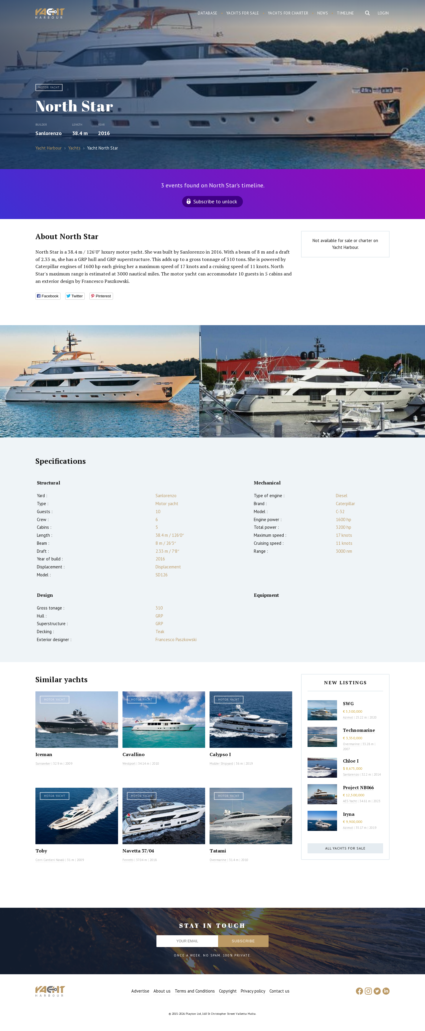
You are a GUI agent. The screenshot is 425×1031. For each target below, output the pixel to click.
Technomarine (359, 730)
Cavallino (133, 754)
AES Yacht (350, 801)
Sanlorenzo (48, 133)
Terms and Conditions (195, 991)
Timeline (345, 13)
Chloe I (351, 761)
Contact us (279, 991)
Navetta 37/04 (138, 850)
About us (162, 991)
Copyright (228, 991)
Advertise (140, 991)
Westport (128, 763)
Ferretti (127, 860)
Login (383, 13)
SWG (348, 703)
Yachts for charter (288, 13)
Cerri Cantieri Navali (49, 860)
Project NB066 (358, 787)
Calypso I (220, 754)
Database (208, 13)
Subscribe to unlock (215, 201)
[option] (99, 381)
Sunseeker (42, 763)
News (322, 13)
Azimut (348, 717)
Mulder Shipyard (221, 763)
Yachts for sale (242, 13)
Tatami (218, 850)
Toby (41, 850)
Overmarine (218, 860)
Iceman (43, 754)
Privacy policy (253, 991)
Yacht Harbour (50, 14)
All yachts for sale (345, 848)
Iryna (348, 814)
